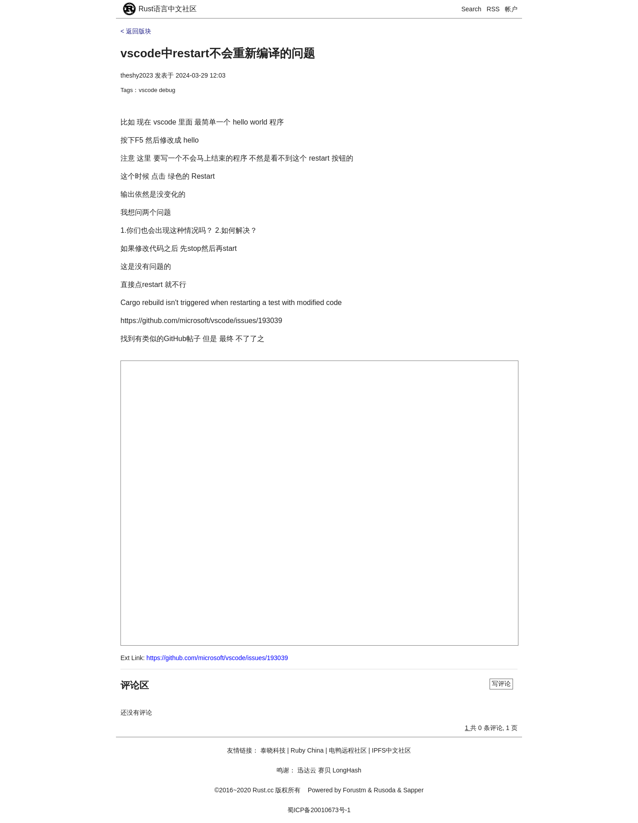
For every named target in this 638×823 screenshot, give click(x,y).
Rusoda (384, 790)
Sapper (413, 790)
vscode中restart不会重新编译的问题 (217, 53)
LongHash (347, 770)
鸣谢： (286, 770)
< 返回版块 (135, 31)
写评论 (501, 683)
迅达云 (306, 770)
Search (471, 9)
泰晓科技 (273, 750)
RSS (493, 9)
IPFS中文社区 (391, 750)
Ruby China (307, 750)
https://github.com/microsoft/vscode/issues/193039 (217, 657)
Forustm (354, 790)
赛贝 (324, 770)
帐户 (511, 9)
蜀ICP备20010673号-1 (319, 810)
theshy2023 (136, 75)
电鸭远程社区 (348, 750)
